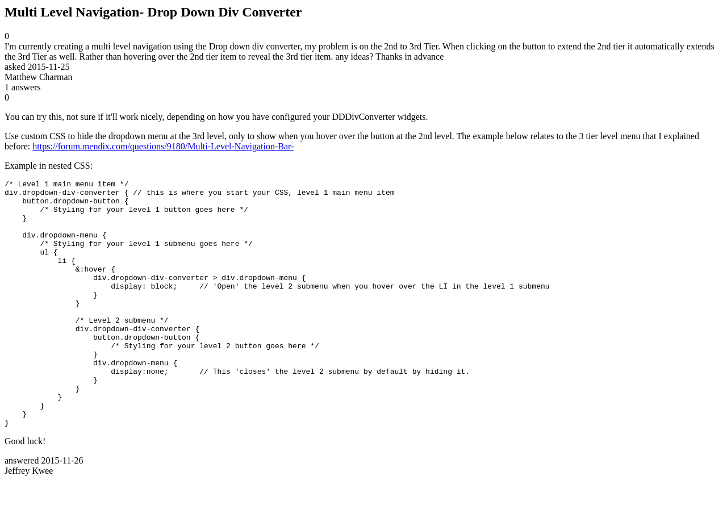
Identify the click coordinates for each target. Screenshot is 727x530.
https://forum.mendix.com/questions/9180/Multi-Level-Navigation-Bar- (163, 146)
